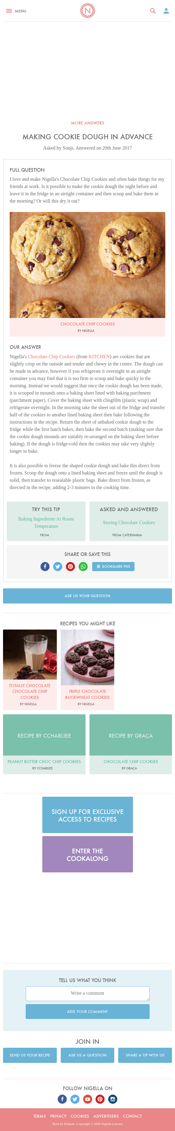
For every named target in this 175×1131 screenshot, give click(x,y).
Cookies (80, 1116)
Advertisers (106, 1116)
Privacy (58, 1116)
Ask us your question (87, 595)
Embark (69, 1124)
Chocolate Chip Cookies (51, 356)
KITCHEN (99, 356)
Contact (132, 1116)
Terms (39, 1116)
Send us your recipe (30, 1055)
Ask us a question (87, 1055)
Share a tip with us (145, 1055)
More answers (87, 123)
